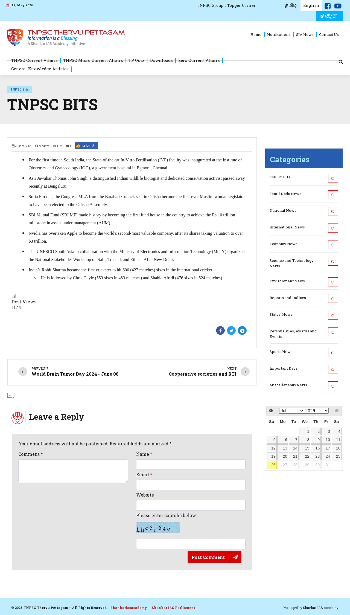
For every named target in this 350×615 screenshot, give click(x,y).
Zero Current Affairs (199, 60)
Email (144, 474)
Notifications (279, 34)
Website (145, 495)
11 (338, 439)
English (311, 5)
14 (295, 448)
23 (317, 456)
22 (307, 456)
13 (285, 448)
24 (328, 456)
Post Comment (208, 557)
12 (273, 448)
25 (338, 456)
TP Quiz (136, 60)
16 (317, 448)
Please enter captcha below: (166, 523)
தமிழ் (291, 5)
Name (144, 454)
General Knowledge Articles (40, 68)
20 (285, 456)
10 (328, 439)
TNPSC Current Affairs (34, 60)
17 (328, 448)
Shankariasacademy (128, 607)
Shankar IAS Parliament (173, 607)
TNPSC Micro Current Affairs (93, 60)
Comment (30, 454)
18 (338, 448)
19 (273, 456)
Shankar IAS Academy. (321, 607)
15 (307, 448)
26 (273, 465)
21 (295, 456)
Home (255, 34)
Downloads (161, 60)
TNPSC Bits (19, 89)
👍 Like (86, 145)
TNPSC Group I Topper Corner (226, 5)
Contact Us (329, 34)
